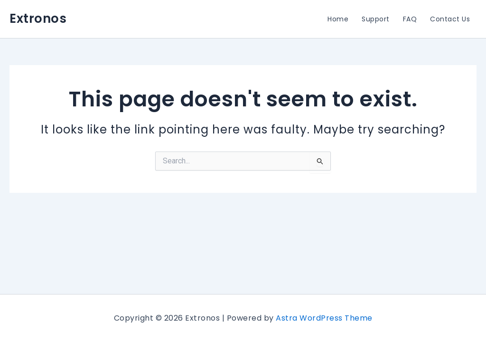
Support (376, 19)
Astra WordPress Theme (324, 318)
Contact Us (450, 19)
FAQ (410, 19)
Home (337, 19)
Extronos (37, 18)
